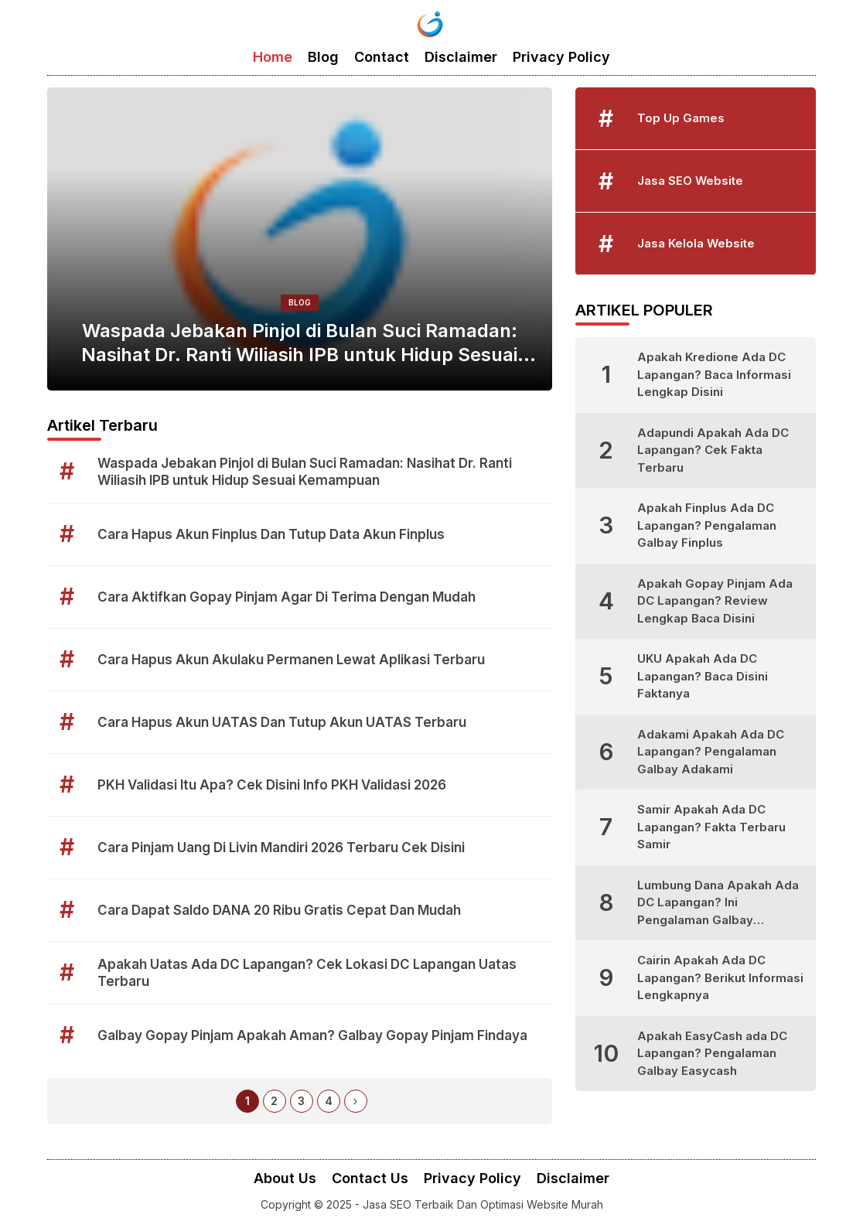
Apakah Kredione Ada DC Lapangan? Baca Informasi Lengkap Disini (714, 374)
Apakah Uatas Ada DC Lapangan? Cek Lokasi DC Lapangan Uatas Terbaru (307, 973)
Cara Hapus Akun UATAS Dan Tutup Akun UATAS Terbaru (281, 722)
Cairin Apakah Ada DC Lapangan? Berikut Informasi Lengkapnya (720, 977)
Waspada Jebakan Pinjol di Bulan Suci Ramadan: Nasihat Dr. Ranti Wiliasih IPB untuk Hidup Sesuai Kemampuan (299, 343)
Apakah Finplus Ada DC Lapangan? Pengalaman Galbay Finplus (706, 525)
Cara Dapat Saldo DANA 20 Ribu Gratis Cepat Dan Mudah (279, 910)
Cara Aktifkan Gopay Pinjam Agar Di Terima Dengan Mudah (286, 597)
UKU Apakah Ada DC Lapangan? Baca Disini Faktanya (702, 676)
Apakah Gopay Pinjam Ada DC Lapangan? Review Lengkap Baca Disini (715, 601)
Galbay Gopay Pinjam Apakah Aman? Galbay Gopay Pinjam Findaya (312, 1035)
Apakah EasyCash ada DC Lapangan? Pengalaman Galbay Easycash (712, 1053)
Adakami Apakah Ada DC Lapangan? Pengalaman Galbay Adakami (710, 751)
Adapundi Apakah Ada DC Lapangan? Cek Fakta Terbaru (713, 450)
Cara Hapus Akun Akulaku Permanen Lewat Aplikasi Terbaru (291, 659)
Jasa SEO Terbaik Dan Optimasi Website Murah (483, 1204)
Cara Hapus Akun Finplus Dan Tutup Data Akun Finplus (271, 534)
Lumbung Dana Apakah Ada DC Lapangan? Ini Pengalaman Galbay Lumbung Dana (718, 904)
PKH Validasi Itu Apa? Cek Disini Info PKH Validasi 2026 (271, 785)
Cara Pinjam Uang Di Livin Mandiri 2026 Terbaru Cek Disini (281, 847)
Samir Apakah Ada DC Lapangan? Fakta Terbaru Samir (711, 826)
